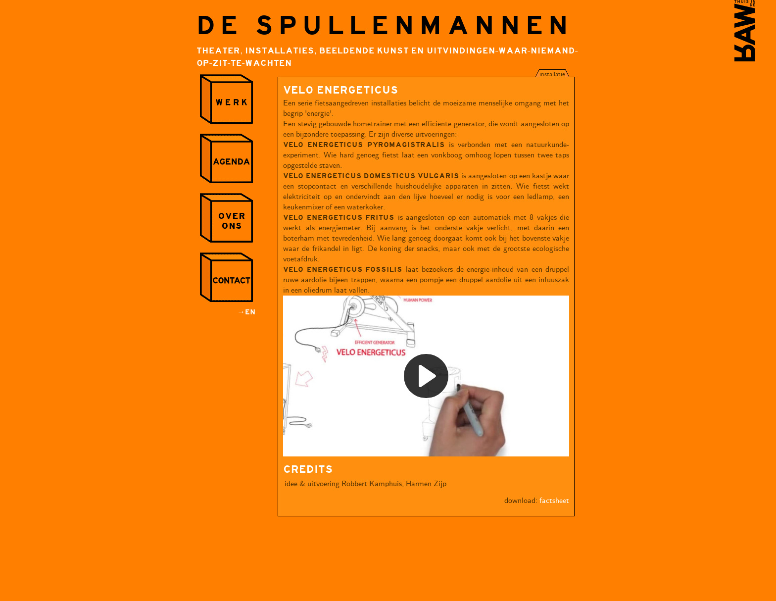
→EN (246, 312)
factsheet (554, 501)
